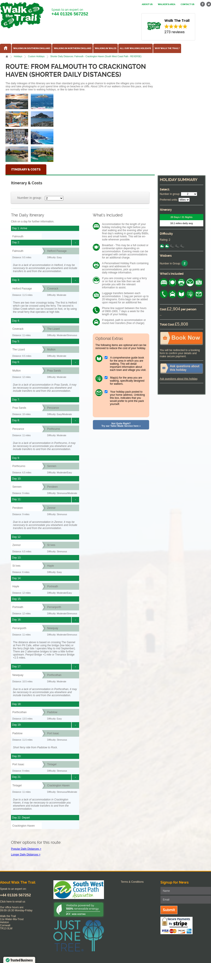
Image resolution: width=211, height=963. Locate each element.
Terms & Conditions (132, 881)
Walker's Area (166, 4)
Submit (169, 910)
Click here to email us (12, 901)
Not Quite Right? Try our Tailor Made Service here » (121, 424)
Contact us (187, 4)
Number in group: (29, 198)
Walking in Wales (105, 48)
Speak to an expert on (69, 12)
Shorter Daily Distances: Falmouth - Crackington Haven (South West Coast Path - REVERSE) (96, 56)
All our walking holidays (135, 48)
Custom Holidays (36, 56)
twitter (208, 4)
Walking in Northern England (72, 48)
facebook (202, 4)
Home (6, 56)
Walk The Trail (22, 15)
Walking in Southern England (31, 48)
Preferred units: (169, 199)
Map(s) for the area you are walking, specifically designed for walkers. (127, 380)
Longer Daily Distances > (25, 854)
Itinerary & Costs (26, 169)
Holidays (18, 56)
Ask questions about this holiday (178, 378)
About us (147, 4)
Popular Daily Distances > (26, 848)
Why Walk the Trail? (167, 48)
